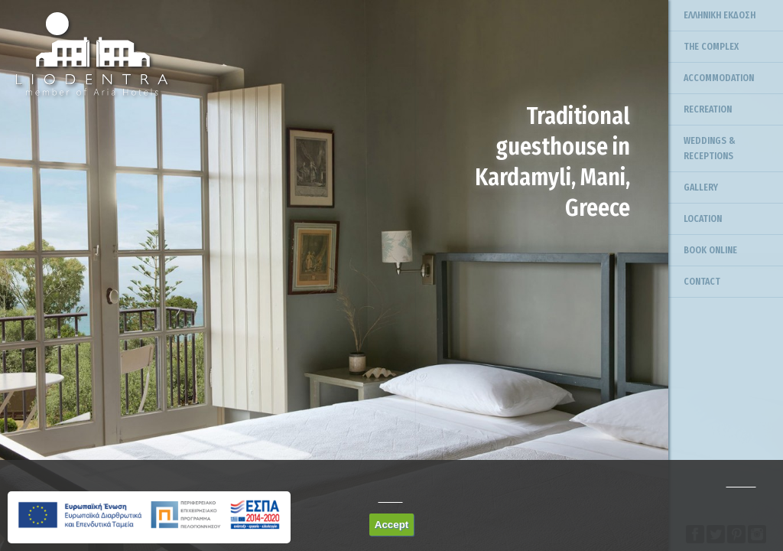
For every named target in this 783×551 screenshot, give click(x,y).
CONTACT (702, 281)
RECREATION (708, 109)
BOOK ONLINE (710, 250)
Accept (391, 524)
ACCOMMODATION (719, 78)
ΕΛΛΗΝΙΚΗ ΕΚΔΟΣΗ (719, 15)
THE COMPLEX (711, 46)
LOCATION (703, 219)
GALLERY (701, 187)
